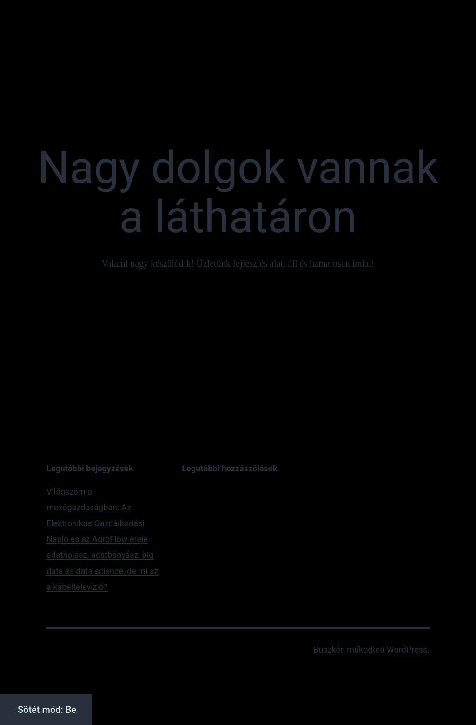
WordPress (407, 649)
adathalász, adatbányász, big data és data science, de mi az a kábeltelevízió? (102, 570)
